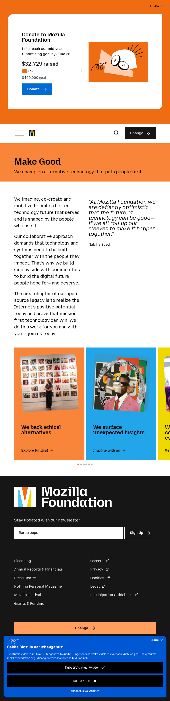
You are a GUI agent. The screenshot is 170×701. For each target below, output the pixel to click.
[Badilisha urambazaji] (19, 132)
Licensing (22, 561)
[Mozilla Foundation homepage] (32, 133)
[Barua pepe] (68, 533)
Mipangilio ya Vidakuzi (85, 691)
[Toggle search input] (116, 133)
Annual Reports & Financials (38, 569)
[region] (85, 666)
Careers (97, 561)
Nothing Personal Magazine (38, 586)
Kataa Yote (81, 681)
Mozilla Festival (27, 595)
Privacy (97, 569)
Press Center (25, 578)
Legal (95, 586)
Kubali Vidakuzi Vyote (81, 667)
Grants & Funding (29, 603)
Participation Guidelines (111, 595)
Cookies (97, 578)
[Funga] (156, 7)
